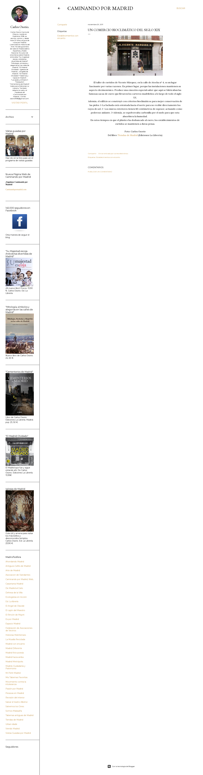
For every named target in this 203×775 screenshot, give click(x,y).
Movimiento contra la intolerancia (16, 683)
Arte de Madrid (13, 570)
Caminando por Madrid (100, 8)
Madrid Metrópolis (14, 661)
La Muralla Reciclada (15, 639)
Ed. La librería (12, 601)
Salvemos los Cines (15, 706)
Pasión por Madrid (14, 688)
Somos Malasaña (14, 711)
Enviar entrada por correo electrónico (113, 153)
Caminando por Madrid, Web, (20, 579)
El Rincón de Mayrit (15, 615)
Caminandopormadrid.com (16, 189)
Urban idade (11, 724)
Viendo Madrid (13, 728)
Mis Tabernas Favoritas (16, 677)
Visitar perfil (20, 103)
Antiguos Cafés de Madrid (18, 566)
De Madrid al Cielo (14, 588)
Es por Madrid (12, 619)
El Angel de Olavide (15, 606)
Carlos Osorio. (19, 27)
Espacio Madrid (13, 623)
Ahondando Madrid (15, 561)
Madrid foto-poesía (15, 652)
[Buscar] (181, 8)
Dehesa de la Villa (14, 592)
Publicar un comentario (100, 172)
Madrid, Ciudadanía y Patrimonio (15, 667)
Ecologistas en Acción (16, 597)
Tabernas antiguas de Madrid (19, 715)
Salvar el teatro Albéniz (17, 702)
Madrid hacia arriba (15, 657)
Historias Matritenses (16, 635)
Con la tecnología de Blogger (121, 766)
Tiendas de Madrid (128, 135)
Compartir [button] (62, 24)
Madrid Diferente (14, 648)
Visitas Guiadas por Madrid (18, 733)
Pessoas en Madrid (15, 693)
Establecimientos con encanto (108, 157)
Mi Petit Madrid (13, 673)
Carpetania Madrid (14, 583)
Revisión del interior (15, 697)
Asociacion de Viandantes (18, 575)
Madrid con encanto (15, 644)
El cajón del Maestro (15, 610)
